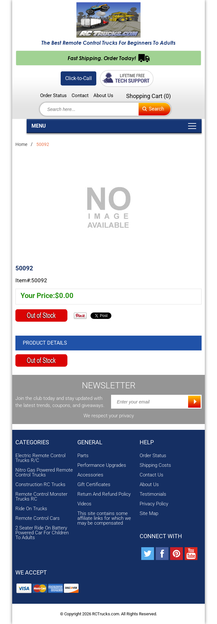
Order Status (53, 95)
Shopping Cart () (148, 96)
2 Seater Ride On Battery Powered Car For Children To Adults (42, 533)
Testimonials (153, 494)
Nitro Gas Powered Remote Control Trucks (44, 472)
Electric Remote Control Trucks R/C (40, 458)
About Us (103, 95)
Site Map (149, 513)
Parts (83, 455)
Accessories (90, 475)
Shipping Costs (155, 465)
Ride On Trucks (31, 508)
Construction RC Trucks (40, 484)
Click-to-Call (78, 78)
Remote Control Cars (37, 518)
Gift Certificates (93, 484)
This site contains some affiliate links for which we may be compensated (104, 518)
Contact (80, 95)
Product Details (45, 343)
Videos (84, 504)
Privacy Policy (154, 504)
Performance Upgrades (101, 465)
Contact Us (151, 475)
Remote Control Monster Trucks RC (41, 497)
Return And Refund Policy (104, 494)
